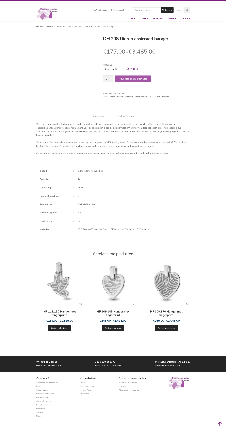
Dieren (144, 18)
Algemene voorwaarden (129, 390)
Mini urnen (157, 18)
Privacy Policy (86, 390)
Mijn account (118, 10)
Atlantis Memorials (74, 26)
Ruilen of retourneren (128, 382)
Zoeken (168, 10)
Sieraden (172, 18)
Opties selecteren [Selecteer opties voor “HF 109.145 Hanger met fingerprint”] (113, 328)
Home (42, 26)
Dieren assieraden (142, 96)
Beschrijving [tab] (98, 116)
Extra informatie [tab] (126, 116)
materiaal (108, 65)
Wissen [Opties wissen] (134, 68)
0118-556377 (102, 10)
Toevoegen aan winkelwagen (132, 78)
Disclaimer (84, 393)
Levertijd (123, 386)
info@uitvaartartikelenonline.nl (172, 361)
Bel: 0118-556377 (105, 361)
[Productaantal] (108, 78)
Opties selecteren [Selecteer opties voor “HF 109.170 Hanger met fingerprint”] (166, 328)
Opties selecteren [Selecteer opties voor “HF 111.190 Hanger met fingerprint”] (59, 328)
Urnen (133, 18)
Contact (186, 18)
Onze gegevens (87, 386)
